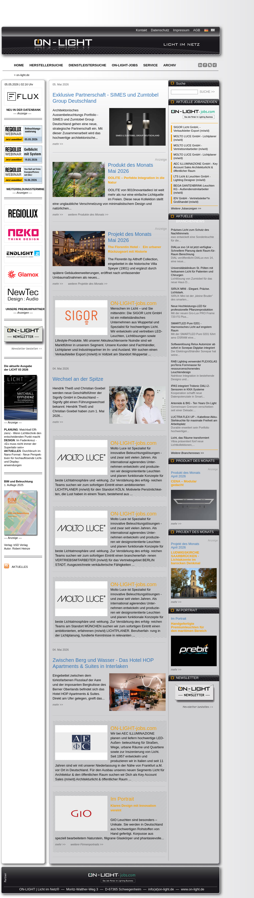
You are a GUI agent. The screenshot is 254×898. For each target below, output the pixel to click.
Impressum (181, 30)
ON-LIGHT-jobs (125, 65)
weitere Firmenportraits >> (87, 844)
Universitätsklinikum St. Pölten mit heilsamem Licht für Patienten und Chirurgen (192, 271)
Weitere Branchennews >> (187, 452)
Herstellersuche (46, 65)
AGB (196, 30)
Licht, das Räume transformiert (190, 437)
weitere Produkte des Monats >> (88, 214)
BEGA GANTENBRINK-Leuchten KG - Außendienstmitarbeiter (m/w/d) (193, 189)
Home (19, 65)
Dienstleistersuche (87, 65)
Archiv (169, 65)
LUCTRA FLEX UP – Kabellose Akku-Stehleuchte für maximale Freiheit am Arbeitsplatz (194, 420)
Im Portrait (122, 799)
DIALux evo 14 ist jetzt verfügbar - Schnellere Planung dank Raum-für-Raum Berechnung (193, 251)
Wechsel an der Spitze (78, 379)
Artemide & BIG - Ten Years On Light (193, 403)
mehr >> (58, 143)
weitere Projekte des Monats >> (87, 283)
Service (150, 65)
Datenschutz (160, 30)
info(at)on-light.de (161, 889)
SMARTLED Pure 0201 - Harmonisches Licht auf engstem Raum (191, 327)
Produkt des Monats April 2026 (185, 474)
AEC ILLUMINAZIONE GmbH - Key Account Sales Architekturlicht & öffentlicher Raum (195, 167)
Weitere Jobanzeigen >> (186, 208)
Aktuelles (20, 566)
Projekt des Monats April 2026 (185, 545)
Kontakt (141, 30)
